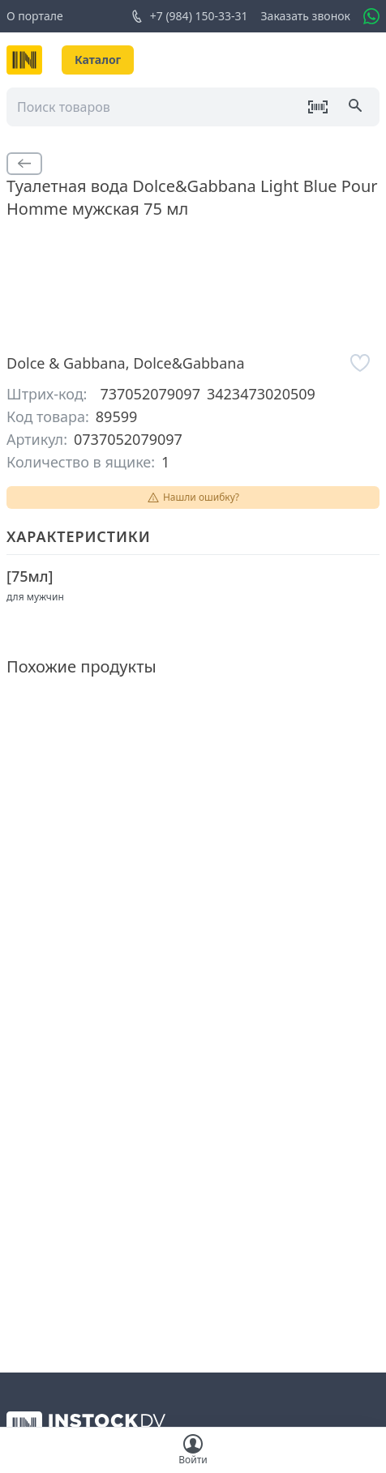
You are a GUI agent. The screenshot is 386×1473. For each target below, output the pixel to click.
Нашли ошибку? (193, 497)
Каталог (98, 59)
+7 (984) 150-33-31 (189, 16)
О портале (34, 15)
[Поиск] (357, 107)
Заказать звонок (305, 15)
